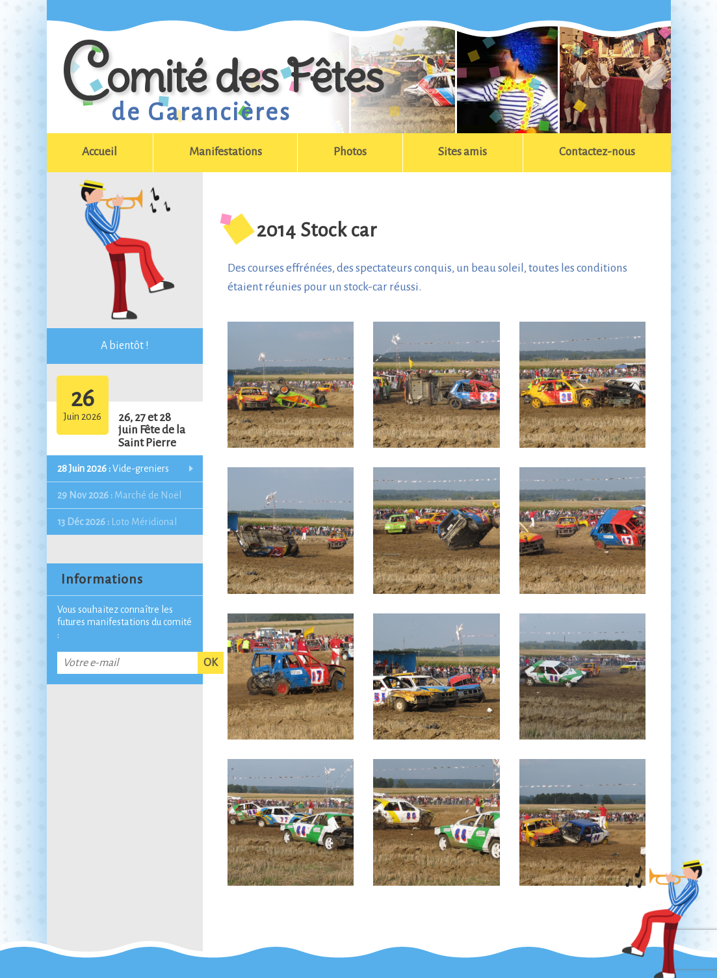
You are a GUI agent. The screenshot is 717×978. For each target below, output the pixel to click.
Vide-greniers (113, 468)
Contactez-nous (597, 152)
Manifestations (225, 152)
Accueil (99, 152)
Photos (350, 152)
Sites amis (462, 152)
